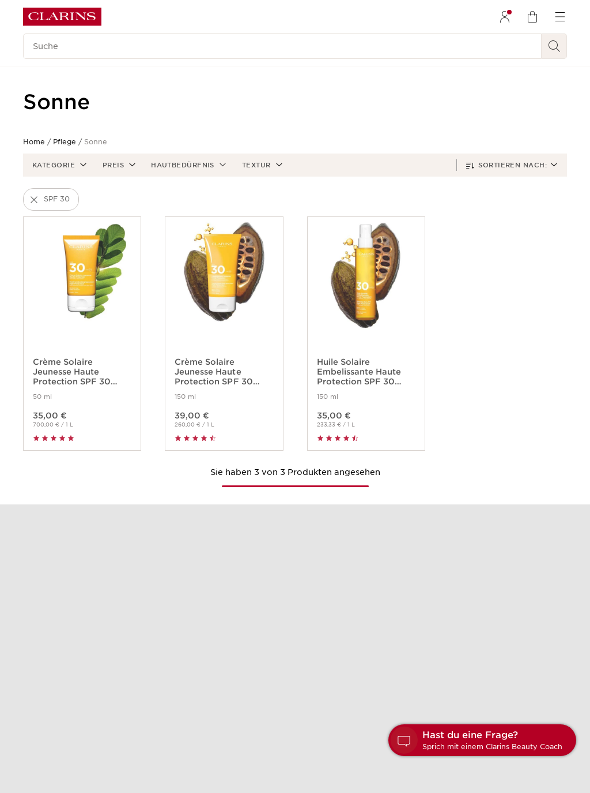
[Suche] (282, 46)
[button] (58, 165)
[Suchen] (554, 46)
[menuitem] (505, 17)
